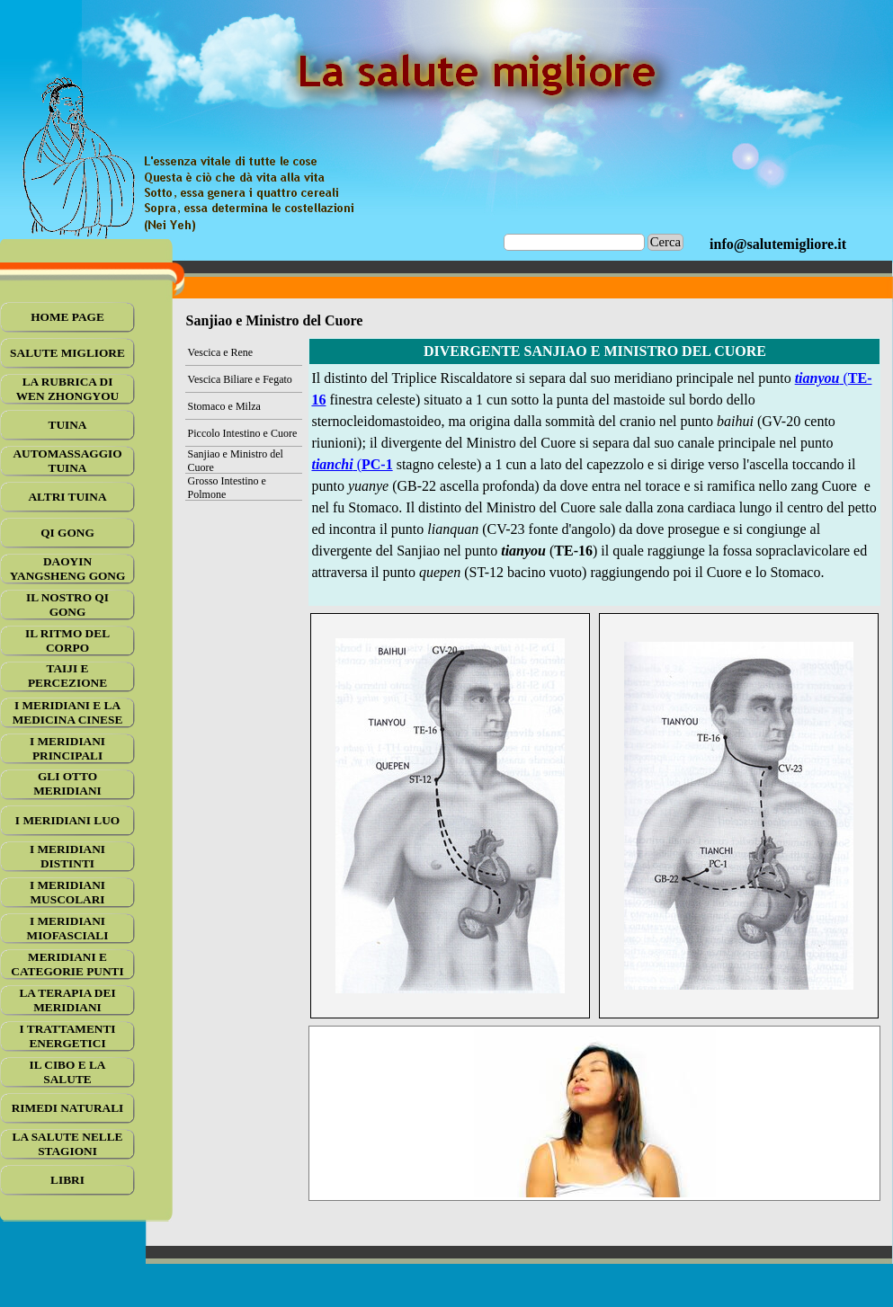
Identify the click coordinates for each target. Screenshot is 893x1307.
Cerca (665, 242)
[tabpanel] (777, 244)
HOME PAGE (67, 317)
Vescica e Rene (221, 352)
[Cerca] (574, 242)
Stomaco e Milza (224, 406)
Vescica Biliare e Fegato (240, 379)
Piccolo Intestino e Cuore (243, 433)
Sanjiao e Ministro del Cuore (235, 461)
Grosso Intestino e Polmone (227, 488)
